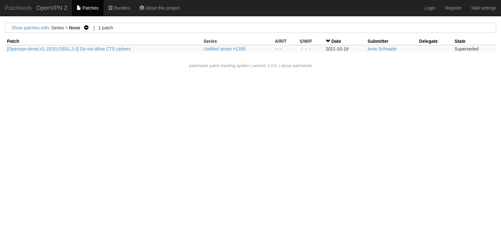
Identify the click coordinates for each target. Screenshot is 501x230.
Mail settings (483, 8)
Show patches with (30, 27)
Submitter (377, 41)
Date (336, 41)
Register (453, 8)
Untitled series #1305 (225, 48)
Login (430, 8)
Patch (13, 41)
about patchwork (296, 65)
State (460, 41)
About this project (160, 8)
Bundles (119, 8)
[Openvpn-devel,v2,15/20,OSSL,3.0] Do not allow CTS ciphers (69, 48)
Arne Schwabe (382, 48)
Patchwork (18, 8)
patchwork (198, 65)
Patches (87, 8)
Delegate (428, 41)
